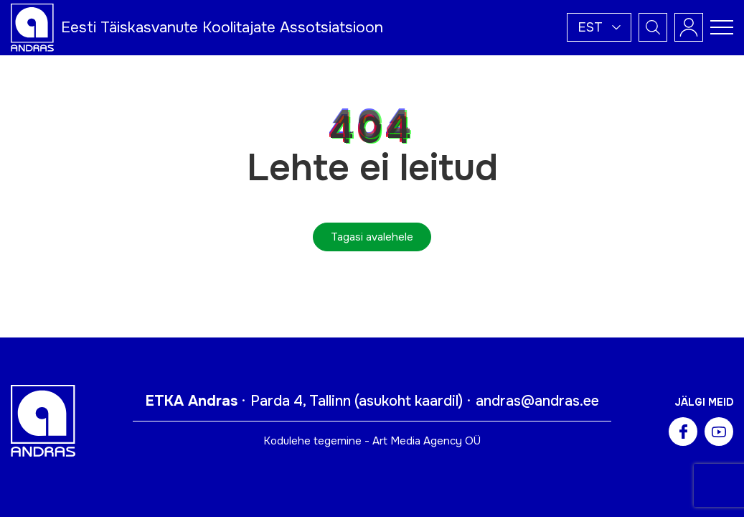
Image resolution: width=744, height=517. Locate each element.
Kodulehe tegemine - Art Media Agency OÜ (372, 441)
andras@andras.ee (537, 401)
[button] (599, 27)
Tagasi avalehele (372, 237)
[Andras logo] (32, 26)
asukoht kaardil (408, 401)
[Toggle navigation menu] (721, 27)
